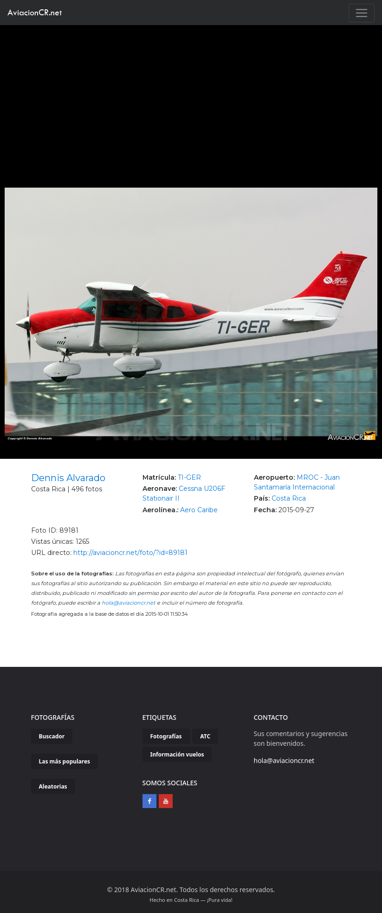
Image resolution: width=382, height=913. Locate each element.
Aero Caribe (199, 510)
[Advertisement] (191, 95)
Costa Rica (289, 498)
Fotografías (166, 736)
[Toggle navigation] (362, 13)
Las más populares (65, 761)
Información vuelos (177, 754)
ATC (205, 736)
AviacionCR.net (34, 12)
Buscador (52, 736)
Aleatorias (53, 786)
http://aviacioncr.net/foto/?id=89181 (130, 552)
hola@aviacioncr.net (128, 603)
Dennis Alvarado (68, 477)
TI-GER (189, 477)
